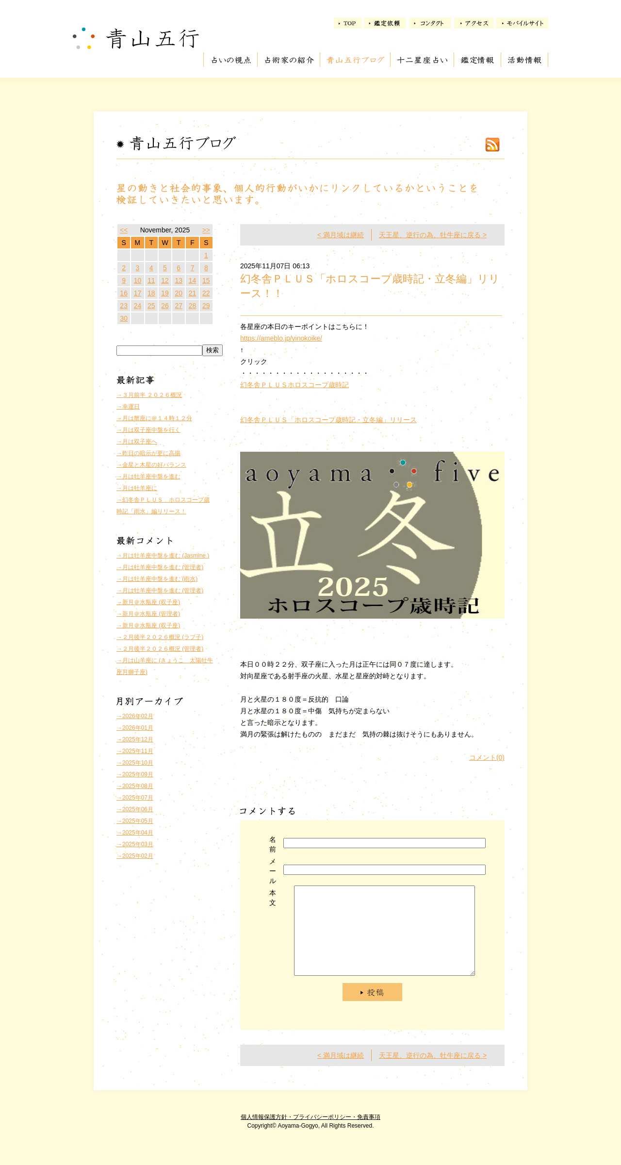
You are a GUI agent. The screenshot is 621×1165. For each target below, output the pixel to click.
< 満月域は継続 (340, 235)
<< (124, 230)
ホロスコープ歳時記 (318, 385)
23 (124, 306)
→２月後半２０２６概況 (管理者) (159, 648)
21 (192, 293)
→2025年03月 (134, 844)
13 (178, 280)
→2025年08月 (134, 786)
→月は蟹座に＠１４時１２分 (154, 418)
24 (138, 306)
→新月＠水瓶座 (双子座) (148, 602)
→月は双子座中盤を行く (148, 430)
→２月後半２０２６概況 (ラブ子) (159, 637)
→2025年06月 (134, 809)
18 (151, 293)
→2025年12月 (134, 739)
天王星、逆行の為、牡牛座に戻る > (433, 235)
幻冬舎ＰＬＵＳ (264, 385)
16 (124, 293)
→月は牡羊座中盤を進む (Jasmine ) (162, 555)
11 (151, 280)
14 (192, 280)
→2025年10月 (134, 762)
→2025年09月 (134, 774)
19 (165, 293)
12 (165, 280)
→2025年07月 (134, 797)
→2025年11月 (134, 751)
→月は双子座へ (136, 441)
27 (178, 306)
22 (206, 293)
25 (151, 306)
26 (165, 306)
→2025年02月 (134, 856)
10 (138, 280)
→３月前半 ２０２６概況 (149, 395)
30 (124, 318)
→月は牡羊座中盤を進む (148, 476)
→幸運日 (128, 406)
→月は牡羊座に (136, 488)
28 (192, 306)
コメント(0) (487, 757)
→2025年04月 (134, 832)
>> (206, 230)
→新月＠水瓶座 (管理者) (148, 613)
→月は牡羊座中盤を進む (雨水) (156, 578)
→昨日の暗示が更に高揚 (148, 453)
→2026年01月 (134, 727)
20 (178, 293)
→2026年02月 (134, 716)
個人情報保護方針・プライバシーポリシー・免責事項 (310, 1134)
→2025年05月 (134, 821)
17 (138, 293)
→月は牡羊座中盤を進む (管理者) (159, 567)
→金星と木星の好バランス (151, 464)
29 (206, 306)
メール (272, 871)
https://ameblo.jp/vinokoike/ (281, 338)
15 (206, 280)
